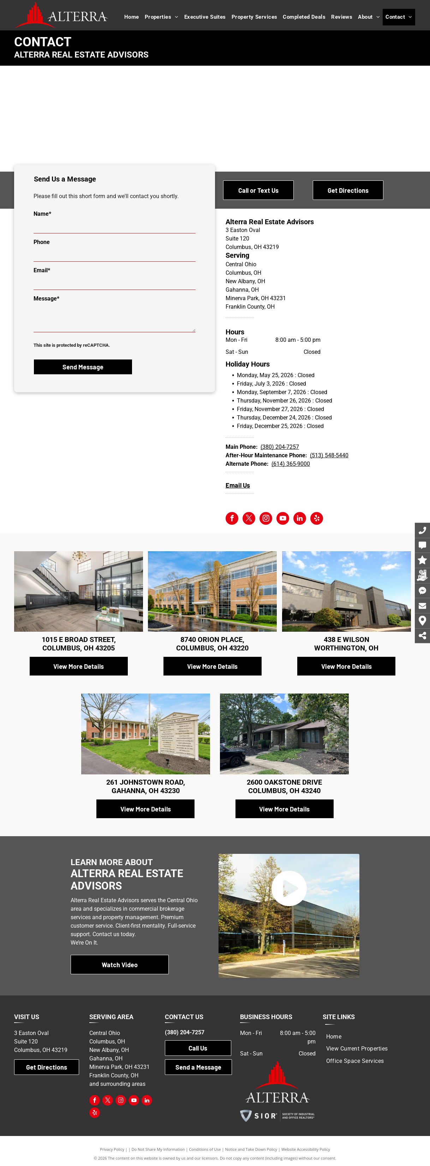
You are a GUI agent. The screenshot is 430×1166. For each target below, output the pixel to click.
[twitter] (249, 519)
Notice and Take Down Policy (251, 1149)
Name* (42, 213)
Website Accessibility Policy (305, 1149)
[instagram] (265, 519)
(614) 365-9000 (290, 463)
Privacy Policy (112, 1149)
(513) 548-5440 (329, 455)
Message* (46, 298)
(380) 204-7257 (280, 447)
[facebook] (232, 519)
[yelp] (316, 519)
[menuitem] (131, 17)
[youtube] (282, 519)
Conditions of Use (205, 1149)
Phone (42, 242)
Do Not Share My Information (158, 1149)
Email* (42, 270)
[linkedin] (299, 519)
